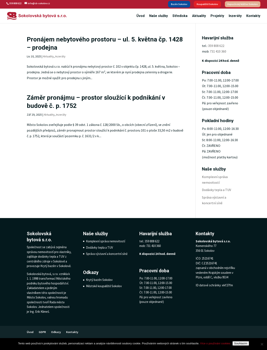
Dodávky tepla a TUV (216, 190)
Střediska (179, 16)
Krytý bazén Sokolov (99, 280)
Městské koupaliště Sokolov (104, 286)
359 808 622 (216, 46)
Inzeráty (235, 16)
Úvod (140, 16)
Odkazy (56, 332)
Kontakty (253, 16)
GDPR (42, 332)
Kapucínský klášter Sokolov (242, 4)
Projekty (217, 16)
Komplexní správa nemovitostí (105, 241)
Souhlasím (240, 343)
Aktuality (199, 16)
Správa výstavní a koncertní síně (106, 254)
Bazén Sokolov (179, 4)
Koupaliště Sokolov (207, 4)
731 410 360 (218, 51)
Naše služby (158, 16)
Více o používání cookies (215, 343)
